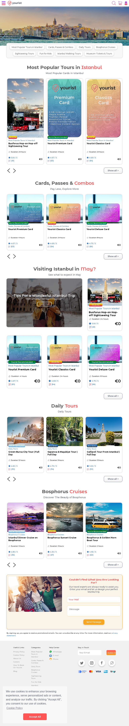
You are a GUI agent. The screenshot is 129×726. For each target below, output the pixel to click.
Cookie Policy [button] (14, 708)
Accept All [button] (35, 716)
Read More (44, 304)
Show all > (113, 170)
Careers (16, 662)
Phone (55, 659)
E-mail (56, 655)
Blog (15, 671)
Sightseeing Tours (24, 53)
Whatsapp (57, 652)
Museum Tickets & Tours (99, 53)
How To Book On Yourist (18, 666)
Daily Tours (84, 47)
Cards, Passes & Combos (60, 47)
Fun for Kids (46, 53)
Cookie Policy (18, 655)
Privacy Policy (19, 652)
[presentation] (8, 170)
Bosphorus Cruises (105, 47)
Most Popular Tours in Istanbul (27, 47)
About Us (17, 658)
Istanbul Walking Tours (69, 53)
